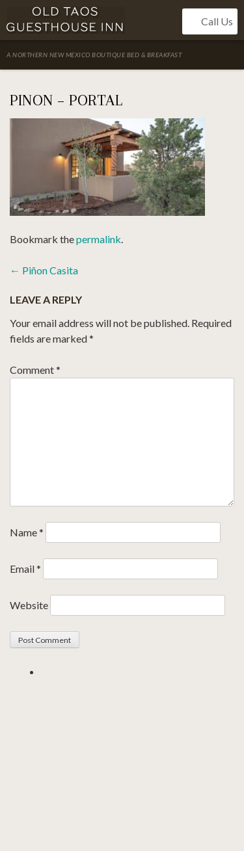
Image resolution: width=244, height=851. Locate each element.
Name (27, 532)
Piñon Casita (44, 270)
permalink (98, 239)
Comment (35, 369)
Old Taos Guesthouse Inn (66, 20)
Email (25, 568)
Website (29, 605)
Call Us (210, 21)
